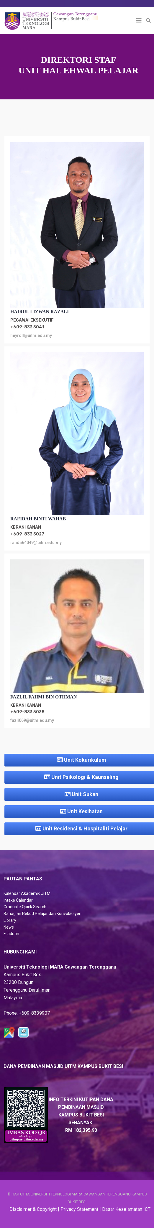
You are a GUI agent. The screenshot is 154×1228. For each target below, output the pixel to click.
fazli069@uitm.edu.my (32, 720)
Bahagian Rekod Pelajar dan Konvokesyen (42, 913)
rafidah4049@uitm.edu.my (36, 542)
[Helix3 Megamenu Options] (139, 20)
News (9, 927)
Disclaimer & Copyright (33, 1209)
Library (10, 920)
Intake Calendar (18, 900)
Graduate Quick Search (25, 906)
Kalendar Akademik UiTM (27, 893)
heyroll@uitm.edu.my (31, 335)
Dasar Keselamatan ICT (126, 1209)
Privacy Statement (79, 1209)
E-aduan (11, 933)
